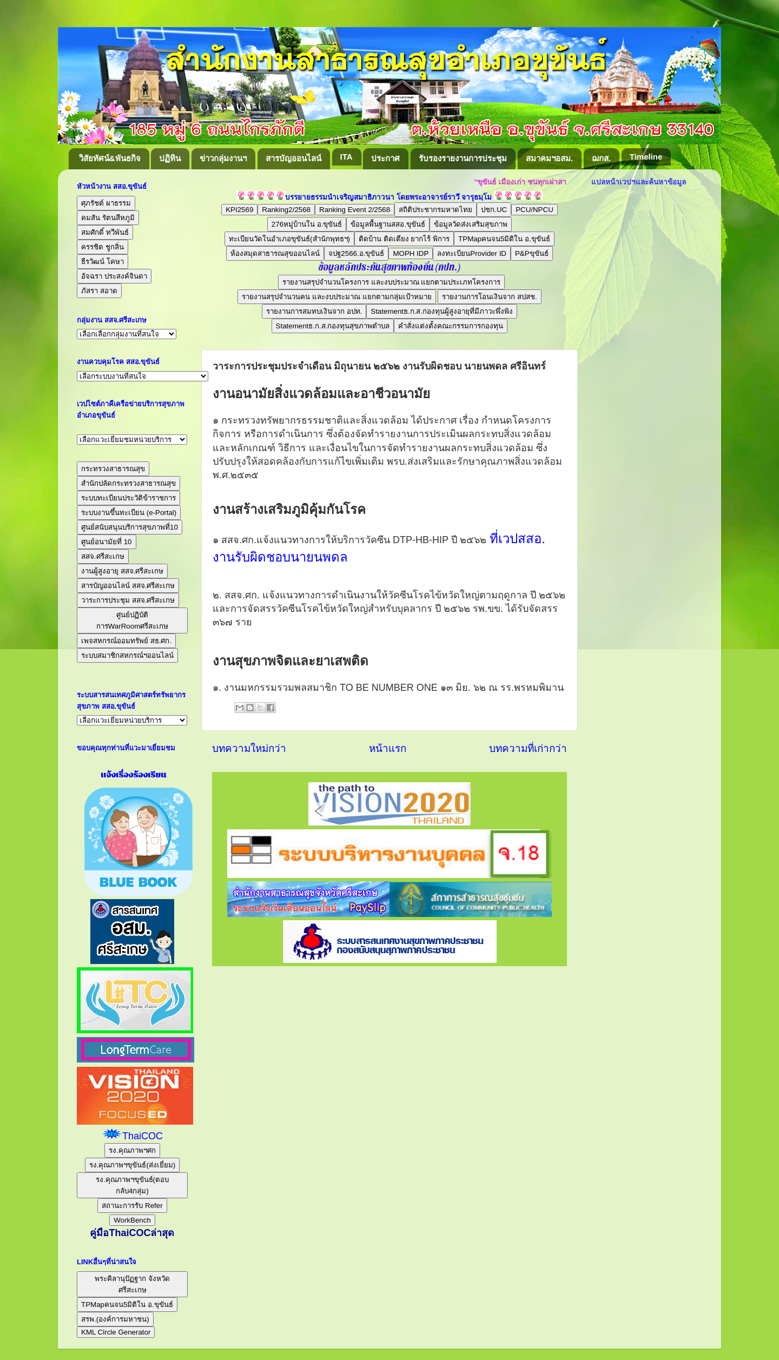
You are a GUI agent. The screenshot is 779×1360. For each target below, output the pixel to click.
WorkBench (132, 1220)
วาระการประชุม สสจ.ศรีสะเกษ (128, 600)
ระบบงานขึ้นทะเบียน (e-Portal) (128, 513)
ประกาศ (385, 158)
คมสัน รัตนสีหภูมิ (108, 218)
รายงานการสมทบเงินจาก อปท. (314, 311)
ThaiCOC (142, 1136)
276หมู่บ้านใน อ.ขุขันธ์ (307, 224)
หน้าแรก (387, 748)
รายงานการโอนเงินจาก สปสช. (489, 297)
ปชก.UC (494, 210)
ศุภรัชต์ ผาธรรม (106, 203)
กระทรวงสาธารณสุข (113, 469)
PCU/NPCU (534, 210)
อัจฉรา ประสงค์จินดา (114, 276)
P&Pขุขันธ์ (532, 253)
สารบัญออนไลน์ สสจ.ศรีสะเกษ (128, 586)
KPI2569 (239, 210)
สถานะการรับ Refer (132, 1205)
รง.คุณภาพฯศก (132, 1150)
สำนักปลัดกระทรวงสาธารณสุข (128, 483)
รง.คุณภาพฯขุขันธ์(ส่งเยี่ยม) (132, 1165)
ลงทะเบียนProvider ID (471, 253)
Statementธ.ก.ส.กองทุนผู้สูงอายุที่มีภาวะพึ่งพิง (442, 311)
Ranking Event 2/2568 (354, 210)
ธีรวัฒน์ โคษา (102, 262)
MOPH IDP (410, 253)
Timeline (646, 156)
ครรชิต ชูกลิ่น (102, 247)
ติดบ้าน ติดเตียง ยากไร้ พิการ (404, 239)
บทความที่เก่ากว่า (528, 748)
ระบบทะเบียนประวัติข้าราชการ (128, 498)
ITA (346, 156)
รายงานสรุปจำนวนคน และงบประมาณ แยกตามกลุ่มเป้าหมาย (336, 297)
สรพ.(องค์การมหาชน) (115, 1319)
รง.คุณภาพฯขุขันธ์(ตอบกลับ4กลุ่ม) (132, 1185)
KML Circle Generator (115, 1332)
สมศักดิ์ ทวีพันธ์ (105, 232)
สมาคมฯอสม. (549, 158)
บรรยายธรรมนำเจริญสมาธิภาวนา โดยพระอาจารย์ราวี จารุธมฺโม (388, 197)
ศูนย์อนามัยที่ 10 (106, 542)
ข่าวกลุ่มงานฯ (223, 158)
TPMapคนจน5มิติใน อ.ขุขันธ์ (504, 239)
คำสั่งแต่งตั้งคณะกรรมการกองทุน (450, 326)
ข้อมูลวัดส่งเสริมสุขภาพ (470, 224)
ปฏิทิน (170, 158)
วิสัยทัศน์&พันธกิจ (110, 158)
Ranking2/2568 (286, 210)
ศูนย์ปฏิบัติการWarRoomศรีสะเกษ (132, 620)
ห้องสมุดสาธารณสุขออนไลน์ (275, 253)
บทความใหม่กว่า (249, 748)
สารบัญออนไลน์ (293, 158)
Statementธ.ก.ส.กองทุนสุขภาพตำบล (333, 326)
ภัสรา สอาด (99, 291)
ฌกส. (601, 158)
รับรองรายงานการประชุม (463, 158)
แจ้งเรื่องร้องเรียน (132, 774)
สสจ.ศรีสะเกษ (102, 556)
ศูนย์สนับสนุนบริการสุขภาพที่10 (129, 527)
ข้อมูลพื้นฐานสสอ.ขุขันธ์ (388, 224)
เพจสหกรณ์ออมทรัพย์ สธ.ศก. (126, 641)
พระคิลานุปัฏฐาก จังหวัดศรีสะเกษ (132, 1284)
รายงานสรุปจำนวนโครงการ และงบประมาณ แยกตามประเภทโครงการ (391, 282)
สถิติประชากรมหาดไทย (435, 210)
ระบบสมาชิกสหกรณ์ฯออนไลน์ (127, 655)
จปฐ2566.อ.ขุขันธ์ (356, 253)
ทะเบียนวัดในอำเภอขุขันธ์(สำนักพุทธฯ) (289, 239)
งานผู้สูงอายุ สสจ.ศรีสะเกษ (122, 571)
